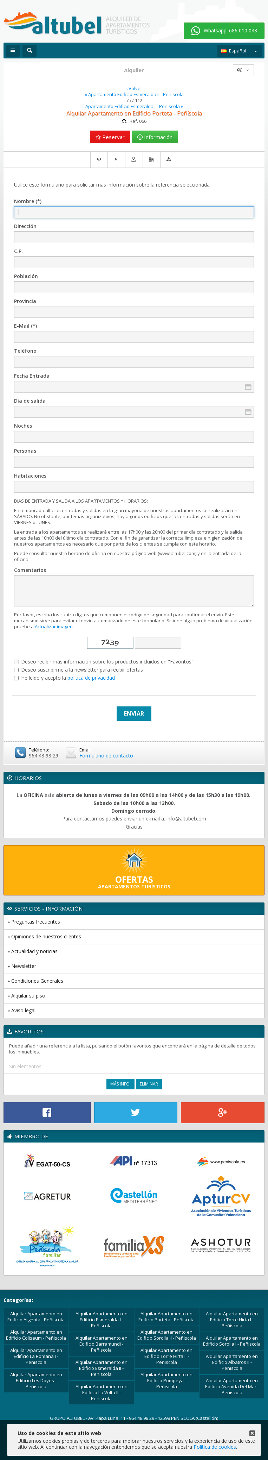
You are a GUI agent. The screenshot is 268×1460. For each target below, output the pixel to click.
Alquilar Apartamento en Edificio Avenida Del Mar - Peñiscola (232, 1386)
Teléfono (25, 351)
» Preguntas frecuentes (33, 921)
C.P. (18, 251)
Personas (25, 451)
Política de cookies (215, 1446)
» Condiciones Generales (35, 980)
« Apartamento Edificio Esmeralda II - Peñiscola (134, 94)
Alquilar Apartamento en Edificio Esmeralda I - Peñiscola (102, 1319)
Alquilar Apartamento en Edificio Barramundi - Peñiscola (102, 1344)
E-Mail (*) (25, 326)
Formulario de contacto (106, 755)
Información (154, 136)
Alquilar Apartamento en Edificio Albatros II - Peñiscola (232, 1362)
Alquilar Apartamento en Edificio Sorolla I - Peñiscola (232, 1341)
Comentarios (30, 570)
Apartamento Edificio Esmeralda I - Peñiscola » (134, 106)
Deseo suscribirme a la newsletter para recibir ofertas (78, 670)
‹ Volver (134, 89)
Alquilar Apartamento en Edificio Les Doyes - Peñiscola (36, 1380)
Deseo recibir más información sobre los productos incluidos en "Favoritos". (104, 662)
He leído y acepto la (64, 678)
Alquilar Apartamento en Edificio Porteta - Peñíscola (166, 1316)
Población (26, 276)
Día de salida (30, 401)
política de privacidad (91, 677)
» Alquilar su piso (26, 995)
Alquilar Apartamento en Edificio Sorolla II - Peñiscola (166, 1335)
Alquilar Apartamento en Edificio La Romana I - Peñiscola (36, 1356)
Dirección (25, 226)
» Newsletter (21, 966)
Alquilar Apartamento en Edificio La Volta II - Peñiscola (102, 1392)
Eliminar (149, 1084)
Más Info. (120, 1084)
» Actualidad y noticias (32, 951)
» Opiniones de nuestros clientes (44, 936)
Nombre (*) (27, 201)
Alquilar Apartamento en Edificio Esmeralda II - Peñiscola (102, 1368)
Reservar (110, 136)
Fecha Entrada (32, 376)
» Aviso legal (21, 1010)
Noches (23, 426)
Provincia (25, 301)
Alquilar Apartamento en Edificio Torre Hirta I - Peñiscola (232, 1319)
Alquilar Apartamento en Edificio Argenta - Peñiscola (36, 1316)
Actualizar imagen (54, 626)
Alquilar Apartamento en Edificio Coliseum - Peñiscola (36, 1335)
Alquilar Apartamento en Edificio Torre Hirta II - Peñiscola (166, 1356)
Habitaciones (30, 476)
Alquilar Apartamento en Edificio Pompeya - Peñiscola (166, 1380)
